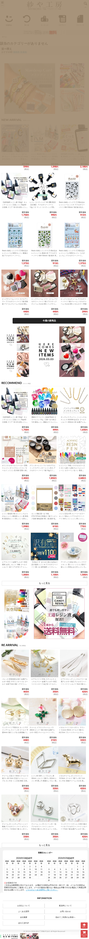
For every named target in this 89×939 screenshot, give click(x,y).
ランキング (44, 19)
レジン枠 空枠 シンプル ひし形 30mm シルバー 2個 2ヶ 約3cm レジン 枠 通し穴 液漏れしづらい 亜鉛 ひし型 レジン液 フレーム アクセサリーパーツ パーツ (44, 781)
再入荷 (27, 19)
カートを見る (84, 934)
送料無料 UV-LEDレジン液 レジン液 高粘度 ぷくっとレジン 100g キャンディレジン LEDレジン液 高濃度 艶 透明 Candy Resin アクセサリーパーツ (74, 159)
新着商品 (9, 19)
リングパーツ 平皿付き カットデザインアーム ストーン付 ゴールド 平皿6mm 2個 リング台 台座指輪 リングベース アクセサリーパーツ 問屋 (15, 732)
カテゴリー (62, 19)
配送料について (65, 906)
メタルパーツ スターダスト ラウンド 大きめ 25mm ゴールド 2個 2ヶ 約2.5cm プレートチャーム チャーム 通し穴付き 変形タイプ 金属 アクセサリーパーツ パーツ (72, 732)
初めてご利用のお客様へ (65, 917)
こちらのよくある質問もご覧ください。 (42, 890)
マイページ (80, 19)
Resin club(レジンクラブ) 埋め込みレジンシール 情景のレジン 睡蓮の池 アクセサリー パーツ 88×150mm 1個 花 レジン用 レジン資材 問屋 (15, 256)
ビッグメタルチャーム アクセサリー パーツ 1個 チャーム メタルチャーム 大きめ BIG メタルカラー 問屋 (74, 301)
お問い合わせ (65, 911)
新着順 (23, 52)
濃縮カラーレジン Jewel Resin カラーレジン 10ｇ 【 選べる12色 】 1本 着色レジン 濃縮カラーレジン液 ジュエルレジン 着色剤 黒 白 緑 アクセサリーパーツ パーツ (44, 422)
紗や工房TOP (23, 923)
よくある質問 (23, 911)
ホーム (4, 37)
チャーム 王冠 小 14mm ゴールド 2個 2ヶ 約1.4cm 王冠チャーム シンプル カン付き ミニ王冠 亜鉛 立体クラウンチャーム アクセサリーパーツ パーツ (15, 781)
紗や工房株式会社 (43, 931)
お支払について (23, 906)
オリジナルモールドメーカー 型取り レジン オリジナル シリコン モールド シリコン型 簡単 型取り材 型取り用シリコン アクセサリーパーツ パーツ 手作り (14, 470)
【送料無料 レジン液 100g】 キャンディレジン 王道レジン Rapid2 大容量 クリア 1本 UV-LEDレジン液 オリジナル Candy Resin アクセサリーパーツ (15, 207)
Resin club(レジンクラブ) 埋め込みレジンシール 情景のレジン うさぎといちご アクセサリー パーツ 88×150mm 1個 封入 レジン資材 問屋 (72, 256)
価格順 (16, 52)
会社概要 (23, 917)
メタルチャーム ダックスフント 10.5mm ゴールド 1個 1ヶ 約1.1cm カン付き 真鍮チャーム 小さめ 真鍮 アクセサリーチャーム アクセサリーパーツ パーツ (72, 781)
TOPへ (84, 925)
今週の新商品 (49, 320)
